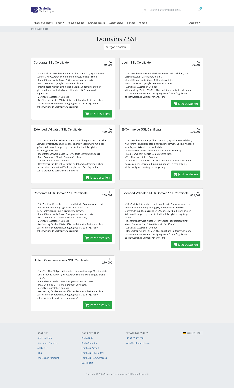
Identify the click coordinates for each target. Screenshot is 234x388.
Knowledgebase (96, 22)
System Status (116, 22)
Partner (131, 22)
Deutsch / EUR (192, 332)
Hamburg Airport (90, 347)
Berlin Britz (87, 338)
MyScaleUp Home (43, 22)
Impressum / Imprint (48, 357)
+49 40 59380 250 (135, 338)
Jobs (39, 352)
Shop (59, 22)
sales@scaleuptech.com (138, 342)
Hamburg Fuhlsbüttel (93, 352)
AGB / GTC (42, 347)
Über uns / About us (47, 342)
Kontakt (143, 22)
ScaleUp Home (44, 338)
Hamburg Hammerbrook (94, 357)
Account (194, 22)
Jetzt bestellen (98, 114)
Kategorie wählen (116, 47)
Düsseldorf (87, 362)
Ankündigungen (76, 22)
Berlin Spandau (90, 342)
